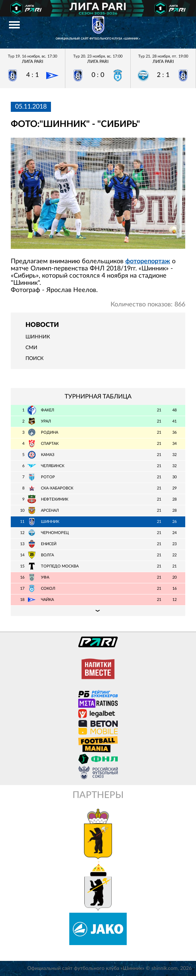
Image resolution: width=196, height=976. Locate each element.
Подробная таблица (98, 610)
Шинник (37, 336)
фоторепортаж (147, 261)
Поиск (34, 358)
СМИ (31, 347)
